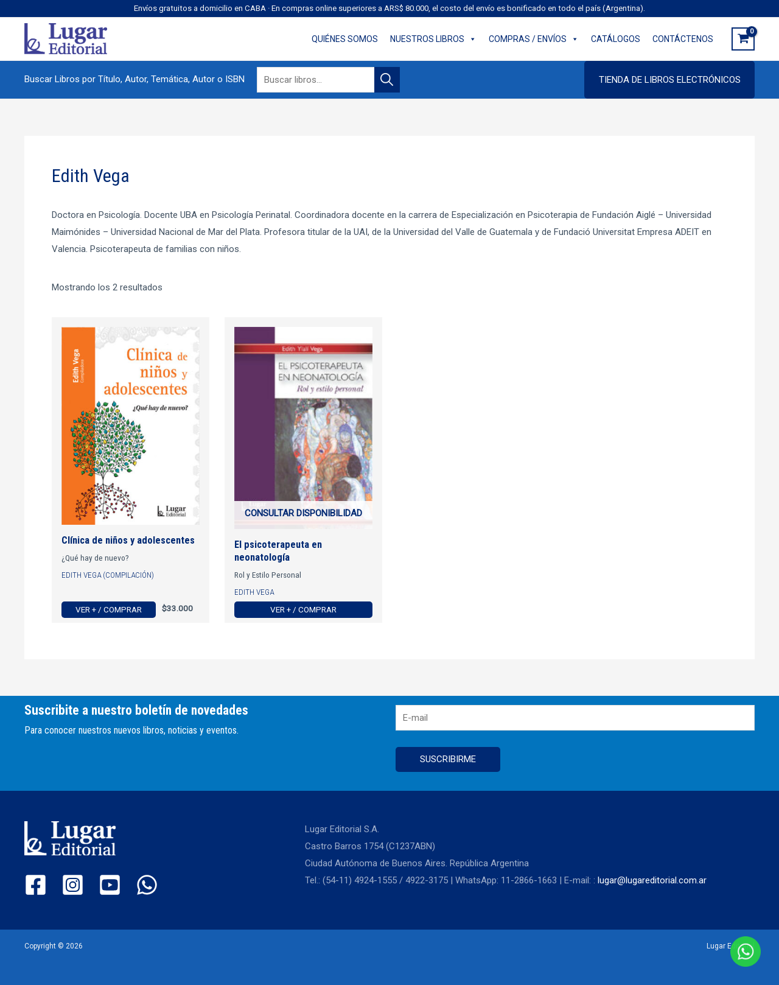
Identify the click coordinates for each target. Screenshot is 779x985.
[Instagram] (72, 885)
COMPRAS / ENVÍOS (534, 39)
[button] (669, 80)
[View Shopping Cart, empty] (743, 39)
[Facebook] (35, 885)
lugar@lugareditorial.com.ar (652, 880)
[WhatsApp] (147, 885)
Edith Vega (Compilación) (107, 575)
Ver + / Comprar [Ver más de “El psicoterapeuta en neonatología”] (303, 609)
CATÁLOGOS (615, 39)
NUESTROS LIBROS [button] (433, 39)
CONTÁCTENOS (682, 39)
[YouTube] (110, 885)
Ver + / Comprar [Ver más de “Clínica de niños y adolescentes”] (108, 609)
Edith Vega (254, 592)
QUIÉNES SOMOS (345, 39)
